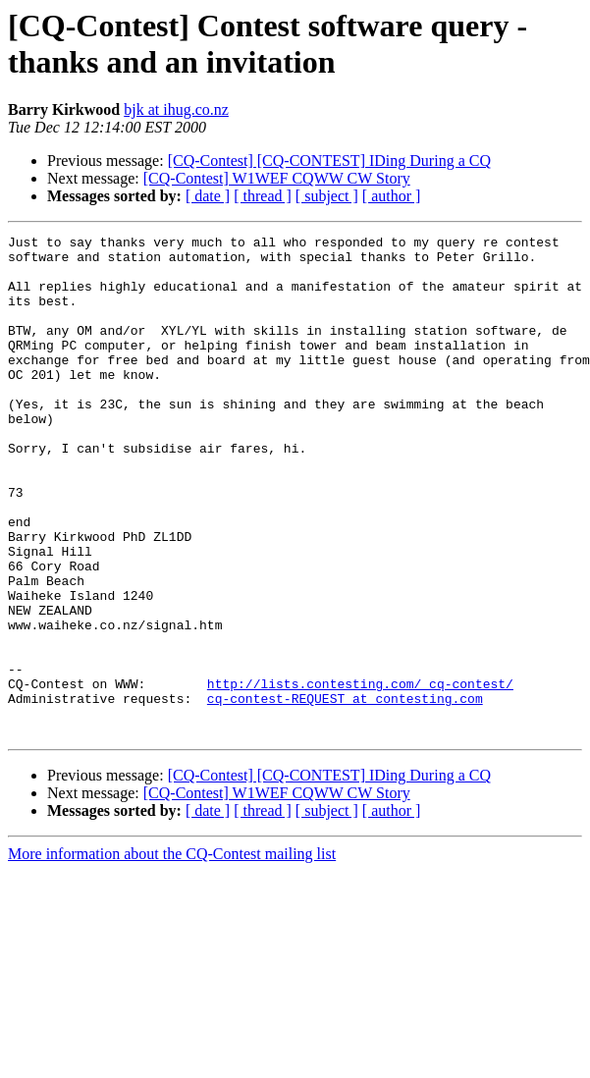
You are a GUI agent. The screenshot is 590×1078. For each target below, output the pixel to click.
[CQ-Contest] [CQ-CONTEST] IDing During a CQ (329, 160)
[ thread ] (263, 196)
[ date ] (208, 196)
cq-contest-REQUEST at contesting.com (345, 792)
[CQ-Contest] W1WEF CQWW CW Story (276, 178)
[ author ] (391, 196)
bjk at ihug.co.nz (176, 109)
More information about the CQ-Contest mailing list (172, 953)
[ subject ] (326, 196)
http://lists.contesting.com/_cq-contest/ (360, 774)
